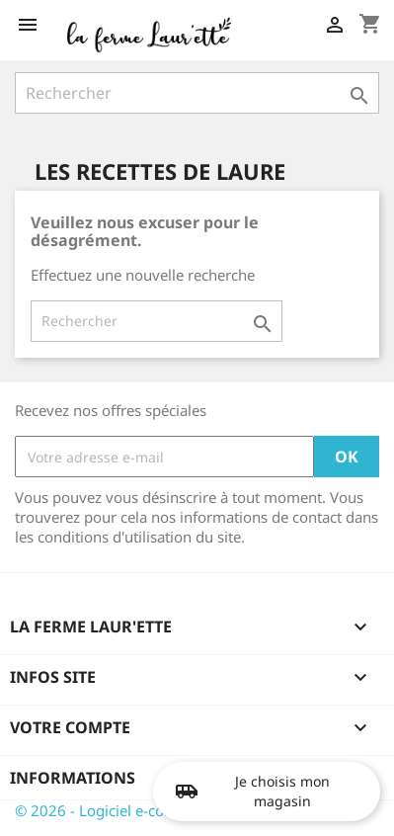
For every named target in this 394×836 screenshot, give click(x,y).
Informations (72, 778)
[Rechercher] (197, 93)
